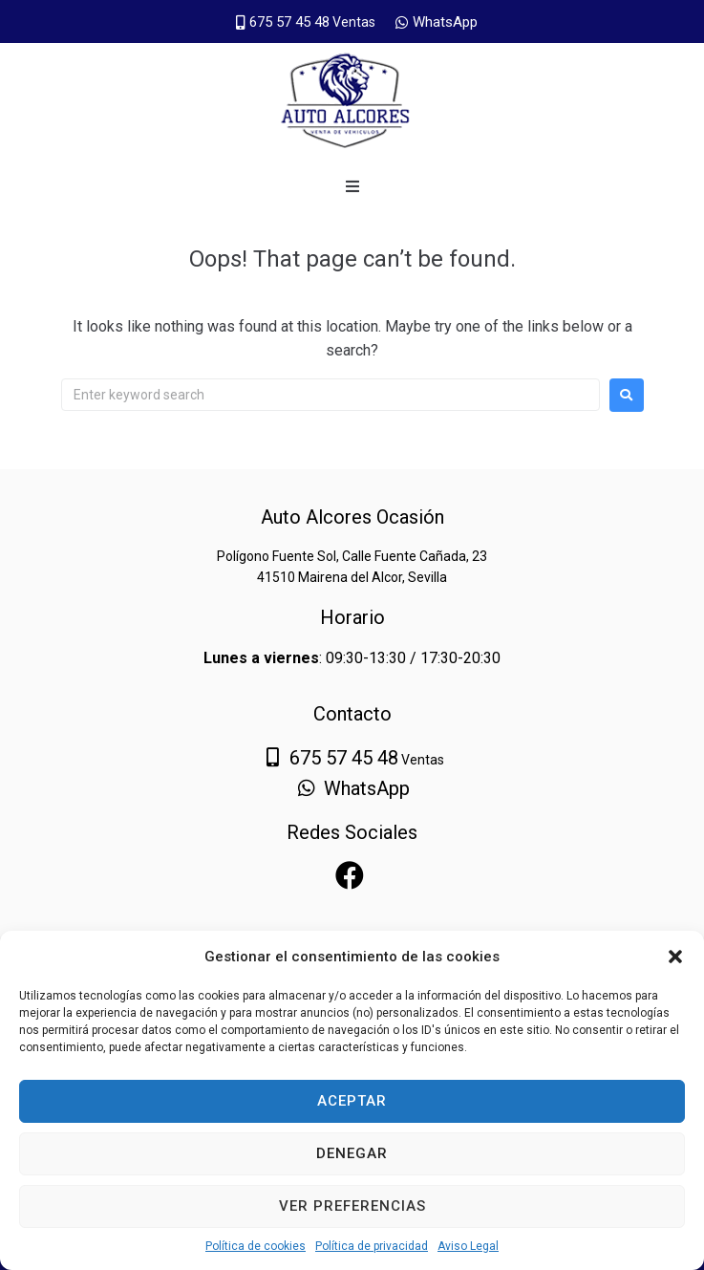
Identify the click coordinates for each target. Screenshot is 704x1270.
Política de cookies (255, 1246)
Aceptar (352, 1100)
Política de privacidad (371, 1246)
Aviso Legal (468, 1246)
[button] (675, 956)
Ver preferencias (352, 1206)
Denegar (352, 1153)
